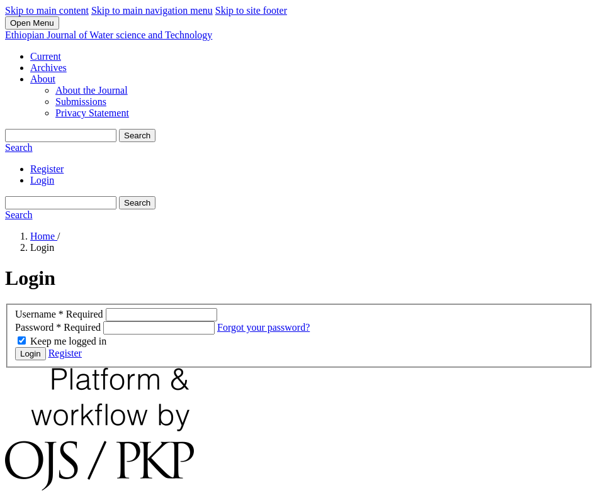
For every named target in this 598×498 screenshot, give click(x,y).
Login (42, 180)
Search (137, 135)
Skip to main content (47, 10)
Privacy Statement (92, 113)
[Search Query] (60, 135)
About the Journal (91, 90)
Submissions (80, 101)
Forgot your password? (263, 327)
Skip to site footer (251, 10)
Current (45, 56)
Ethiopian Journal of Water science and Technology (108, 35)
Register (47, 168)
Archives (48, 67)
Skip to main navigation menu (152, 10)
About (42, 79)
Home (43, 236)
